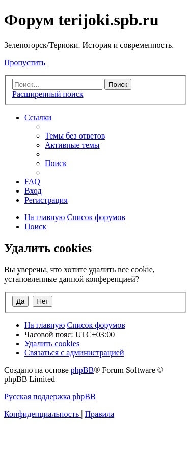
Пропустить (24, 62)
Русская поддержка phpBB (50, 396)
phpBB (82, 370)
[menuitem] (75, 135)
